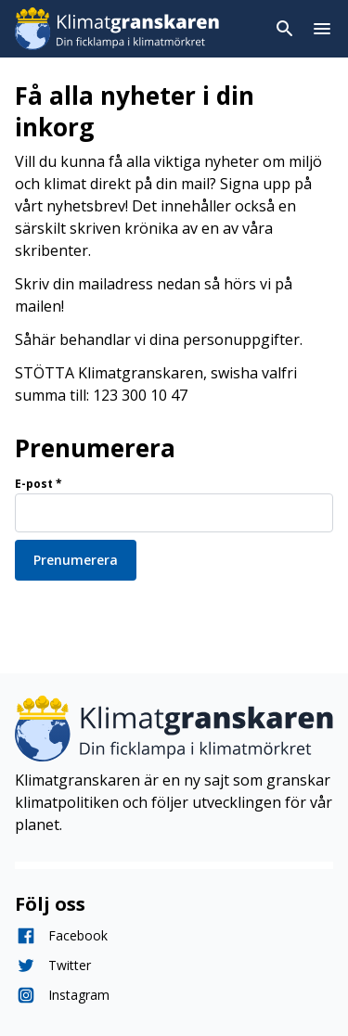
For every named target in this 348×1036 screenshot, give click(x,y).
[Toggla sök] (284, 28)
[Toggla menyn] (322, 28)
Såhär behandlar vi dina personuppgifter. (159, 339)
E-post (38, 484)
